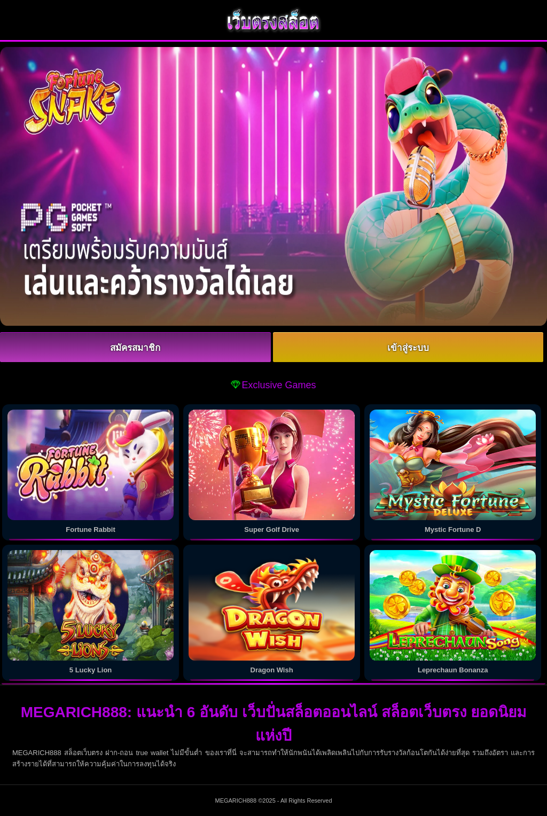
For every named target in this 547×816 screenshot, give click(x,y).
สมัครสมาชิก (135, 348)
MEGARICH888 (235, 800)
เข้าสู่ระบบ (408, 348)
